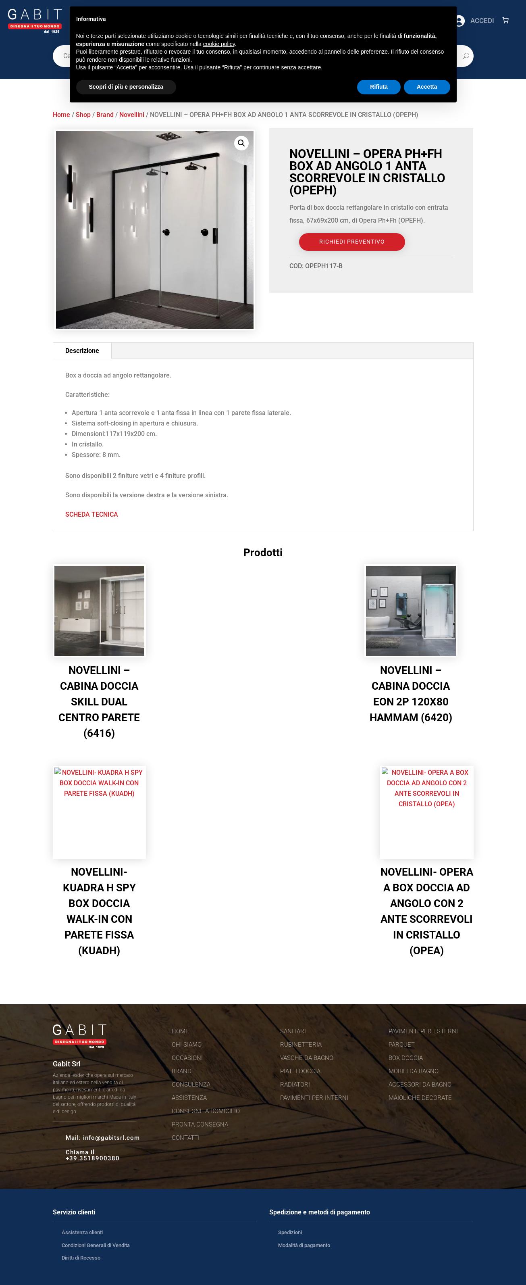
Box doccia (406, 1058)
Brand (105, 115)
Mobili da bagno (414, 1071)
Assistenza (189, 1097)
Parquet (402, 1044)
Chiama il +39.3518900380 (93, 1155)
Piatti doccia (300, 1071)
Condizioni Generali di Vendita (96, 1245)
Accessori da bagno (420, 1084)
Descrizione (82, 351)
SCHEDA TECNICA (91, 514)
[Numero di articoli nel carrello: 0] (505, 20)
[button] (241, 143)
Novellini (131, 115)
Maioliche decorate (420, 1097)
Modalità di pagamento (304, 1245)
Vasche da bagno (306, 1058)
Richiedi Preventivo (352, 241)
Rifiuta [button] (379, 86)
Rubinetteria (301, 1044)
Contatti (186, 1137)
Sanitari (293, 1031)
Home (61, 115)
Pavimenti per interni (314, 1097)
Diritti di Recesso (81, 1258)
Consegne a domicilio (206, 1111)
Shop (83, 115)
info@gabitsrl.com (111, 1137)
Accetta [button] (427, 86)
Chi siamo (187, 1044)
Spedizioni (290, 1232)
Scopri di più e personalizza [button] (126, 86)
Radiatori (295, 1084)
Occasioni (187, 1058)
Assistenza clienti (82, 1232)
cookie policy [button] (219, 44)
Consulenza (191, 1084)
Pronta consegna (200, 1124)
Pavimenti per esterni (423, 1031)
